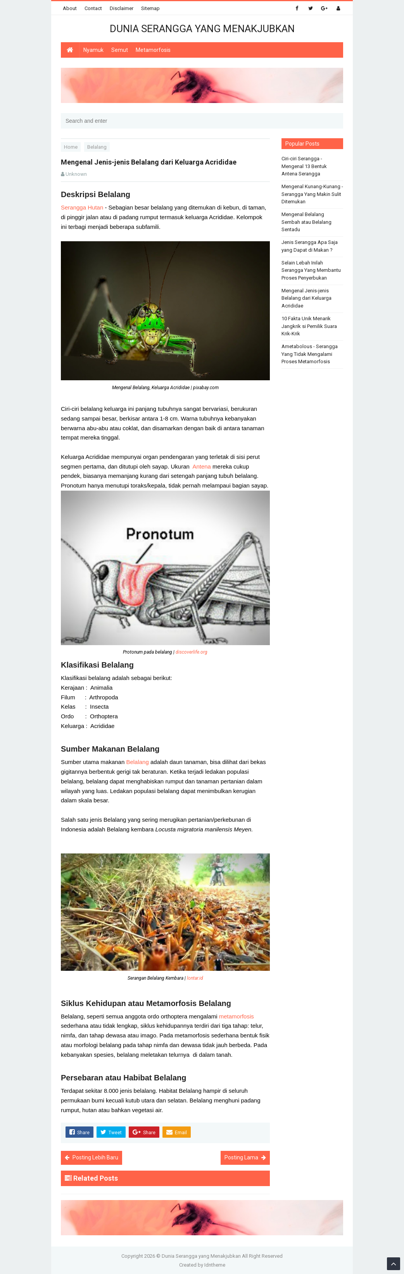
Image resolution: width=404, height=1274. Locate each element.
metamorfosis (236, 1016)
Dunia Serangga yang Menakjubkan (201, 1256)
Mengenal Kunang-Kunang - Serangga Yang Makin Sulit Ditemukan (312, 194)
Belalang (138, 762)
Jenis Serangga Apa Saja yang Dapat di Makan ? (309, 246)
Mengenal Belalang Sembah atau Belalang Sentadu (306, 221)
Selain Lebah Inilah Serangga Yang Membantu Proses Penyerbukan (311, 270)
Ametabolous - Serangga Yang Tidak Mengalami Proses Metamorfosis (309, 353)
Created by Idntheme (202, 1264)
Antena (202, 466)
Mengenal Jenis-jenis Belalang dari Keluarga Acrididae (306, 298)
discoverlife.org (191, 652)
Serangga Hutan (82, 207)
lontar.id (195, 978)
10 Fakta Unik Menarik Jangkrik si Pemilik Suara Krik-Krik (309, 326)
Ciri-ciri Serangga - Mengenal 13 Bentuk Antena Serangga (304, 166)
